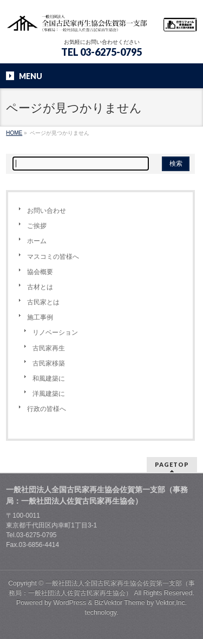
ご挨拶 (37, 226)
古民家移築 (48, 363)
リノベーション (55, 332)
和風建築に (48, 378)
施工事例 (40, 317)
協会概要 (40, 272)
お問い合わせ (46, 210)
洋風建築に (48, 393)
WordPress (69, 603)
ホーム (37, 241)
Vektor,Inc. (171, 603)
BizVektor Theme (119, 603)
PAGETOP (172, 464)
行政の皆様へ (46, 409)
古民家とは (43, 302)
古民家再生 (48, 348)
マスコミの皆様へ (53, 256)
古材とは (40, 287)
